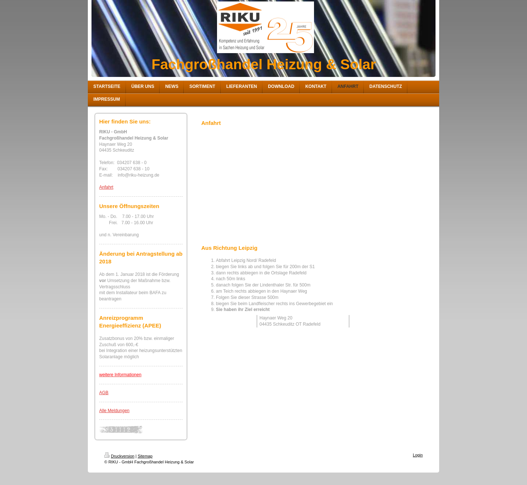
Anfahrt (106, 187)
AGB (103, 392)
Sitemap (145, 456)
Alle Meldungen (114, 410)
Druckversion (119, 456)
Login (418, 455)
